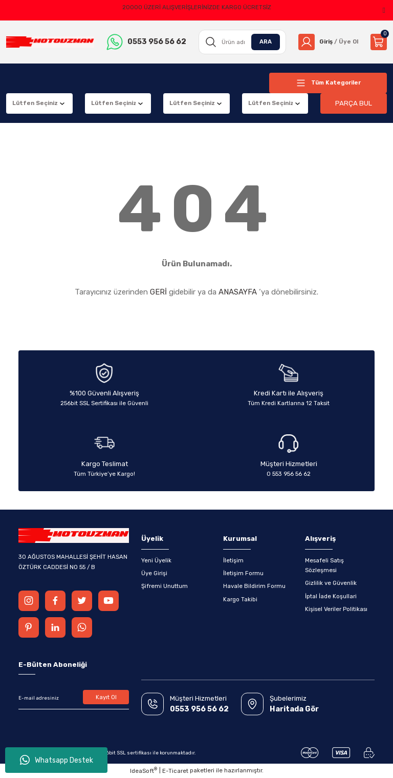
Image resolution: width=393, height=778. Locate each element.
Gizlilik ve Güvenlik (331, 582)
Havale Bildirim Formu (254, 586)
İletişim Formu (243, 573)
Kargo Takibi (240, 599)
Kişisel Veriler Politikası (336, 609)
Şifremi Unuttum (164, 586)
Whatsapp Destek (56, 760)
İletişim (233, 560)
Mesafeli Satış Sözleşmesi (324, 565)
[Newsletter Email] (73, 698)
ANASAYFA (238, 292)
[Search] (243, 42)
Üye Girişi (154, 573)
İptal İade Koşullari (331, 596)
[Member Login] (328, 42)
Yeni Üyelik (156, 560)
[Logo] (50, 42)
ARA (265, 41)
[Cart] (378, 42)
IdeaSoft (143, 770)
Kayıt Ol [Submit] (106, 697)
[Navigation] (328, 83)
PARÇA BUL (353, 103)
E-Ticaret (175, 770)
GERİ (158, 292)
